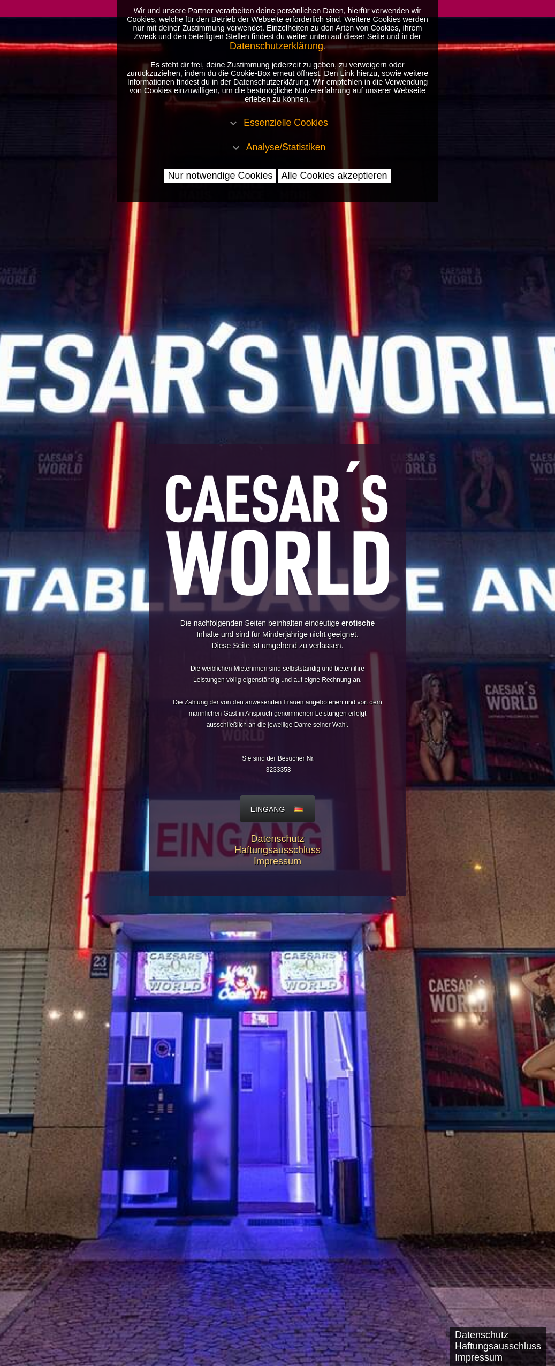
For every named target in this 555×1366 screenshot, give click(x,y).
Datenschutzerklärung (276, 46)
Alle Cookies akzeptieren (334, 175)
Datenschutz (277, 838)
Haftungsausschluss (277, 850)
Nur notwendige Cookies (220, 175)
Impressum (277, 861)
